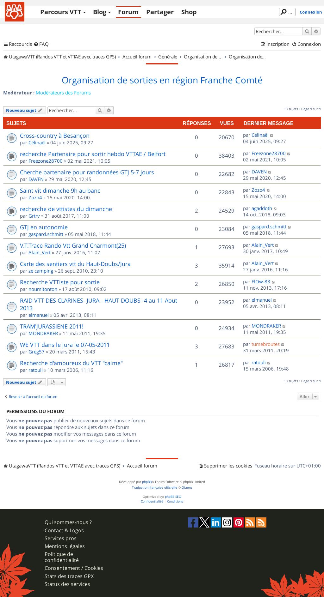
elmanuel (38, 315)
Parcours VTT (60, 12)
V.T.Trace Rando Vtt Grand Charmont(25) (73, 245)
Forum (128, 12)
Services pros (61, 538)
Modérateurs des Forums (63, 92)
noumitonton (42, 289)
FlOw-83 (261, 281)
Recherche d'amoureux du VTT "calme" (71, 363)
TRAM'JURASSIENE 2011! (52, 326)
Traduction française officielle (154, 487)
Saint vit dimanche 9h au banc (60, 190)
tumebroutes (266, 344)
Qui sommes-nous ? (68, 522)
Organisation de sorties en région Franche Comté (162, 80)
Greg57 (36, 351)
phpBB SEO (173, 497)
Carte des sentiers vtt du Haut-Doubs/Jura (75, 264)
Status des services (67, 584)
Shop (189, 12)
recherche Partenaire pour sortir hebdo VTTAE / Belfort (92, 154)
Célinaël (37, 142)
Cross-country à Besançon (55, 135)
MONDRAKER (43, 333)
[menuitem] (41, 44)
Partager (160, 12)
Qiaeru (187, 487)
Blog (99, 12)
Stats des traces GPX (69, 576)
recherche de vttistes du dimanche (66, 209)
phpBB (147, 482)
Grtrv (34, 216)
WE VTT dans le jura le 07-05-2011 (65, 344)
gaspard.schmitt (45, 234)
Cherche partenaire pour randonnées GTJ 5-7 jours (87, 172)
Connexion (311, 12)
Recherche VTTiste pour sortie (60, 282)
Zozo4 (35, 197)
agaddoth (262, 208)
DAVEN (36, 179)
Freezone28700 (45, 161)
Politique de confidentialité (62, 557)
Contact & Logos (64, 531)
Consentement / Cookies (74, 568)
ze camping (40, 271)
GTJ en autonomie (44, 227)
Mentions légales (65, 546)
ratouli (35, 370)
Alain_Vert (39, 252)
